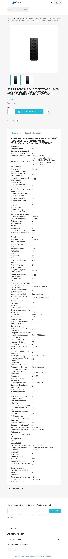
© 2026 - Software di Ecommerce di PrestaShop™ (34, 556)
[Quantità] (9, 111)
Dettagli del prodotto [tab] (33, 133)
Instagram (15, 549)
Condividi (17, 120)
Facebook (9, 549)
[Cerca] (18, 9)
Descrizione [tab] (16, 133)
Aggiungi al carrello (29, 111)
